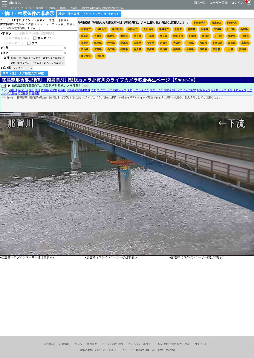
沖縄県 (100, 56)
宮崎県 (242, 49)
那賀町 (74, 8)
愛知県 (124, 42)
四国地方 (40, 8)
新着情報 (64, 344)
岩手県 (204, 29)
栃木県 (111, 36)
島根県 (245, 42)
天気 (129, 90)
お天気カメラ (219, 90)
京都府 (163, 42)
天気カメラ (239, 90)
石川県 (218, 36)
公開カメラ (176, 90)
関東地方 (232, 22)
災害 (166, 90)
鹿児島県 (86, 56)
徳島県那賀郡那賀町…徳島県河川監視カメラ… (103, 8)
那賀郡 (63, 8)
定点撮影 (23, 93)
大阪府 (176, 42)
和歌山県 (217, 42)
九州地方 (148, 29)
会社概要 (49, 344)
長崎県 (203, 49)
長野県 (84, 42)
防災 (37, 90)
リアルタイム (141, 90)
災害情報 (34, 93)
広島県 (98, 49)
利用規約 (92, 344)
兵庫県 (190, 42)
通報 (86, 85)
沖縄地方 (164, 29)
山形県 (244, 29)
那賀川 (13, 90)
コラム (78, 344)
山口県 (111, 49)
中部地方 (86, 29)
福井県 (231, 36)
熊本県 (216, 49)
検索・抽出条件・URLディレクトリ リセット (89, 14)
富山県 (205, 36)
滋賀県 (150, 42)
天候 (229, 90)
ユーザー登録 (219, 2)
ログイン (237, 2)
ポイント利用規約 (112, 344)
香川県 (137, 49)
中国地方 (117, 29)
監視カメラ (203, 90)
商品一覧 (200, 2)
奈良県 (203, 42)
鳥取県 (231, 42)
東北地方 (216, 22)
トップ (13, 8)
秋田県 (231, 29)
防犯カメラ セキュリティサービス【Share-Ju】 (122, 350)
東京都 (163, 36)
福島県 (84, 36)
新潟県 (192, 36)
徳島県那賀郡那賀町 (78, 90)
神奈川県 (178, 36)
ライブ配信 (189, 90)
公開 (93, 90)
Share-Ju (15, 2)
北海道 (178, 29)
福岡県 (176, 49)
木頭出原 (23, 90)
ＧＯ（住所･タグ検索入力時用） (24, 73)
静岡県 (111, 42)
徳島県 (52, 8)
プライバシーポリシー (140, 344)
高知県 (163, 49)
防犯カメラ (119, 90)
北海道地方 (200, 22)
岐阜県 (98, 42)
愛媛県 (150, 49)
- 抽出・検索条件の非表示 (28, 13)
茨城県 (98, 36)
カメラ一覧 (26, 8)
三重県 (137, 42)
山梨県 (245, 36)
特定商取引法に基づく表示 (174, 344)
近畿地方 (101, 29)
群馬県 (124, 36)
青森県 (191, 29)
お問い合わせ (202, 344)
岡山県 (84, 49)
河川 (31, 90)
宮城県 (217, 29)
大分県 (229, 49)
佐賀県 (190, 49)
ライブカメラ (105, 90)
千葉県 (150, 36)
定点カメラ (156, 90)
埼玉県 (137, 36)
